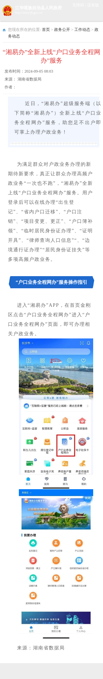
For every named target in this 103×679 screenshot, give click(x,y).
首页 (46, 29)
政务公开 (62, 29)
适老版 (93, 5)
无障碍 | (79, 5)
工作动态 (82, 29)
